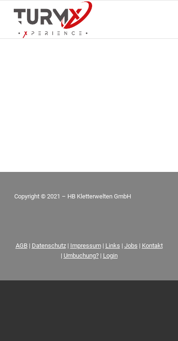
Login (110, 255)
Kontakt (152, 245)
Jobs (131, 245)
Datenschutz (49, 245)
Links (112, 245)
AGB (22, 245)
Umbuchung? (81, 255)
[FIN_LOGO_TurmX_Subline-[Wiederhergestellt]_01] (73, 19)
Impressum (85, 245)
